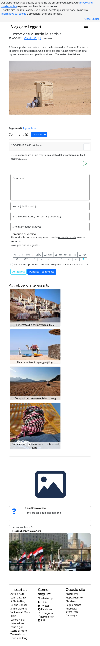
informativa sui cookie (13, 13)
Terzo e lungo (18, 634)
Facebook (45, 609)
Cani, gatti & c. (18, 597)
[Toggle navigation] (86, 26)
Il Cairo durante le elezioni (26, 531)
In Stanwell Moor (20, 612)
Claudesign (71, 615)
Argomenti (72, 594)
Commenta (39, 134)
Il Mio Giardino (19, 608)
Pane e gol (16, 627)
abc (28, 254)
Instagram (45, 613)
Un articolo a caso (35, 508)
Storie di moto (18, 630)
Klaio (13, 616)
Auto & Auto (17, 594)
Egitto (26, 128)
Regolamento (73, 605)
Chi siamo (71, 601)
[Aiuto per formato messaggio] (83, 259)
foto (33, 128)
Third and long (18, 638)
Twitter (43, 605)
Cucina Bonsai (18, 605)
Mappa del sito (74, 597)
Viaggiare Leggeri (26, 26)
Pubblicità (71, 608)
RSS (41, 620)
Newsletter (46, 616)
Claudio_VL (30, 38)
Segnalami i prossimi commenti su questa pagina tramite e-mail (51, 264)
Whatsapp (45, 598)
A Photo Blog (17, 601)
